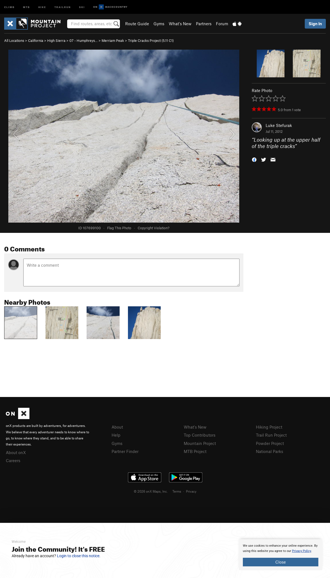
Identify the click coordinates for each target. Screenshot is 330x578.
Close (280, 561)
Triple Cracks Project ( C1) (151, 40)
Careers (13, 460)
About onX (16, 452)
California (35, 40)
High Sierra (56, 40)
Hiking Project (269, 426)
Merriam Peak (113, 40)
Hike (42, 7)
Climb (9, 7)
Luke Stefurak (279, 125)
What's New (180, 23)
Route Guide (137, 23)
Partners (203, 23)
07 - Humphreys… (83, 40)
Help (116, 434)
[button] (254, 159)
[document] (280, 554)
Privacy (191, 491)
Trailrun (62, 7)
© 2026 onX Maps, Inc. (151, 491)
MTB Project (195, 451)
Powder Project (270, 443)
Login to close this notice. (78, 556)
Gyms (158, 23)
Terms (176, 491)
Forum (222, 23)
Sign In (315, 23)
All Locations (14, 40)
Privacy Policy (301, 551)
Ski (82, 7)
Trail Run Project (271, 434)
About (117, 426)
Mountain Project (200, 443)
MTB (26, 7)
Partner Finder (125, 451)
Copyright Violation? (153, 228)
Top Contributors (199, 434)
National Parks (269, 451)
